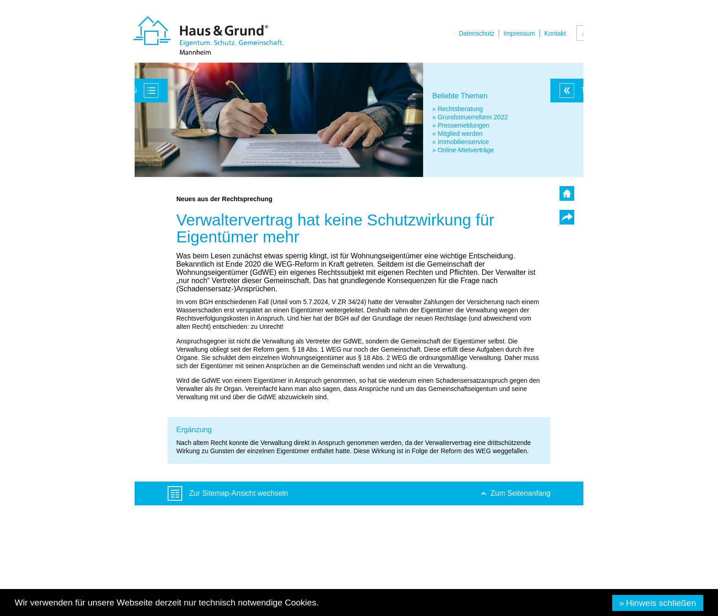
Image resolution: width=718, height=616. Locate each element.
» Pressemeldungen (461, 125)
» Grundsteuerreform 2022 (470, 117)
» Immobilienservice (460, 141)
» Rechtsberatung (457, 108)
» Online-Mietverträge (463, 150)
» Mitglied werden (457, 133)
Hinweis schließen (661, 603)
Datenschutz (477, 33)
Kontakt (555, 33)
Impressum (519, 33)
